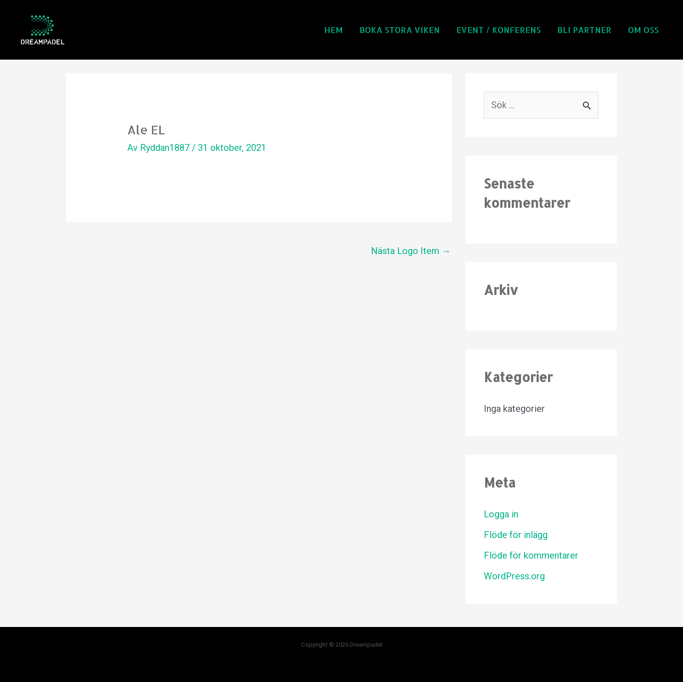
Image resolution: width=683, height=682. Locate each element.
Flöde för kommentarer (531, 555)
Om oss (643, 29)
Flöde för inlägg (516, 534)
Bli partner (584, 29)
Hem (333, 29)
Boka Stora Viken (399, 29)
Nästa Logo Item (411, 250)
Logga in (501, 514)
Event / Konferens (498, 29)
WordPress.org (514, 576)
